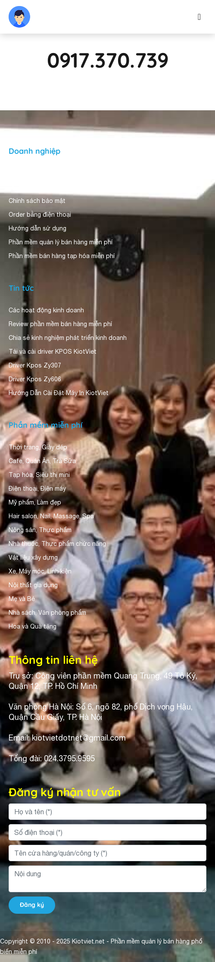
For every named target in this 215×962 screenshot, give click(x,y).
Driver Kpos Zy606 (35, 379)
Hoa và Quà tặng (32, 626)
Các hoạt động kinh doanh (46, 310)
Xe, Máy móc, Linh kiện (40, 571)
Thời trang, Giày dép (38, 447)
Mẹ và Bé (22, 598)
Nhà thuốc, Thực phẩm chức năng (57, 543)
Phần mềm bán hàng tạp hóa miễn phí (62, 255)
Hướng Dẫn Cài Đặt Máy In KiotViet (59, 392)
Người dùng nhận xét (39, 187)
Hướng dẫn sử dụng (37, 228)
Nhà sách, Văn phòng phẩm (47, 612)
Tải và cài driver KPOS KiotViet (53, 351)
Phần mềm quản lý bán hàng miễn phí (60, 242)
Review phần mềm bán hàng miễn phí (60, 324)
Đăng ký (32, 905)
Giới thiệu (22, 173)
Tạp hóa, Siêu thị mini (39, 474)
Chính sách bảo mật (37, 200)
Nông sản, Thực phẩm (40, 529)
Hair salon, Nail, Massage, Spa (51, 516)
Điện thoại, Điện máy (37, 488)
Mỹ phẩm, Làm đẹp (35, 502)
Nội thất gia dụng (33, 585)
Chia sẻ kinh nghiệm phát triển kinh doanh (68, 337)
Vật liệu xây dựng (33, 557)
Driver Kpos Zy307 (35, 365)
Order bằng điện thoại (40, 214)
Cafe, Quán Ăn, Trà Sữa (42, 461)
